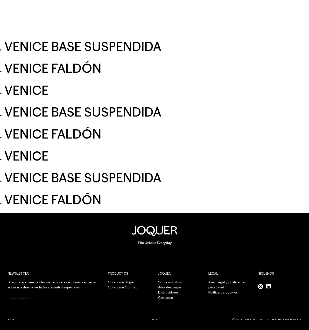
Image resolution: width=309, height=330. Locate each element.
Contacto (165, 298)
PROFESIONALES (182, 30)
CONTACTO (211, 30)
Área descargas (170, 287)
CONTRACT (117, 30)
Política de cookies (223, 292)
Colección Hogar (121, 282)
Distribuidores (168, 292)
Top (154, 319)
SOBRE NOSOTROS (148, 30)
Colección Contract (123, 287)
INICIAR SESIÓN (291, 9)
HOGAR (95, 30)
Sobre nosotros (170, 282)
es (9, 319)
